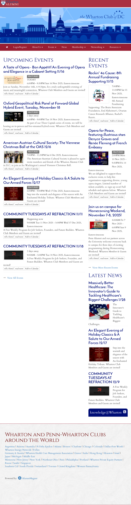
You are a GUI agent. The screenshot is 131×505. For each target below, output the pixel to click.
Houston (108, 453)
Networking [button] (97, 47)
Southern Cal (11, 466)
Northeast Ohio (50, 459)
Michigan (17, 456)
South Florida (26, 466)
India (85, 453)
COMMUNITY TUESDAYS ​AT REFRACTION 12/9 (104, 378)
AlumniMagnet (27, 478)
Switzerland (40, 466)
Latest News (105, 275)
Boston (66, 446)
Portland (84, 459)
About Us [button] (37, 47)
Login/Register (20, 47)
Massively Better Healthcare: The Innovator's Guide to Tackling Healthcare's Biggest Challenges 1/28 (106, 291)
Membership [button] (79, 47)
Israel (117, 453)
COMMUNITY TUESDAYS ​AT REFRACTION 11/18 (43, 246)
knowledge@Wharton (106, 412)
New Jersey (23, 459)
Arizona (20, 446)
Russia (8, 463)
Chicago (87, 446)
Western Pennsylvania (88, 466)
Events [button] (52, 47)
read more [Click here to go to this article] (19, 93)
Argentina (10, 446)
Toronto (52, 466)
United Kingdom (66, 466)
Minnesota (10, 459)
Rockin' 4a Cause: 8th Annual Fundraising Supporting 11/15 (105, 77)
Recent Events (98, 63)
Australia (30, 446)
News (64, 47)
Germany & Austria (14, 453)
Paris (62, 459)
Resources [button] (115, 47)
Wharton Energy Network (18, 449)
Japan (7, 456)
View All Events (15, 277)
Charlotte (76, 446)
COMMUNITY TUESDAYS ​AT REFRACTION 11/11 (43, 214)
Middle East (29, 456)
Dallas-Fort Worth (114, 446)
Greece (78, 453)
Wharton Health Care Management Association (49, 453)
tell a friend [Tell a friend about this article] (8, 93)
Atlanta (57, 446)
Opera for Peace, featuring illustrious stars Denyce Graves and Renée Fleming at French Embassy (107, 139)
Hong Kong (96, 453)
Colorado (98, 446)
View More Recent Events (105, 267)
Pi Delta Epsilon (44, 446)
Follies (36, 449)
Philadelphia (72, 459)
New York (35, 459)
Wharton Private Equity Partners (106, 459)
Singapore (26, 463)
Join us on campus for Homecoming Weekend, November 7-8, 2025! (107, 211)
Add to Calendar (31, 93)
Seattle (16, 463)
